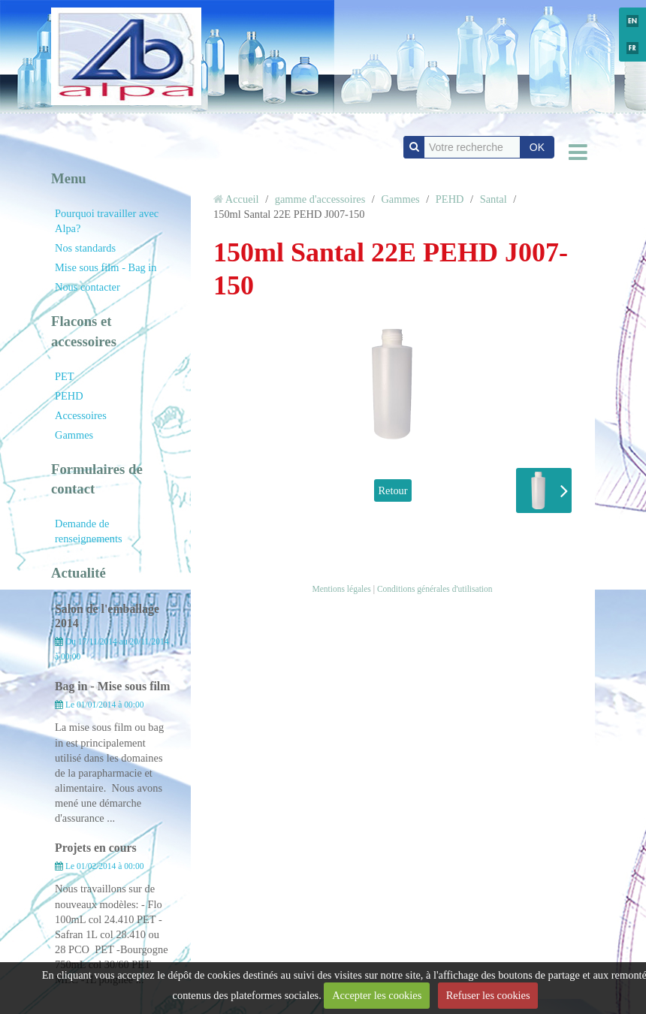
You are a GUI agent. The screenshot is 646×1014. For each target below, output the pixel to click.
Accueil (242, 199)
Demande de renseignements (88, 531)
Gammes (74, 435)
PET (64, 376)
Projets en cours (96, 847)
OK (537, 147)
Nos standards (85, 248)
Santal (493, 199)
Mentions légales (341, 588)
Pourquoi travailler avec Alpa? (106, 220)
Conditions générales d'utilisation (435, 588)
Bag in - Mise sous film (112, 686)
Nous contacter (87, 287)
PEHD (69, 396)
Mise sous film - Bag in (106, 267)
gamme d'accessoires (320, 199)
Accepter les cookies (376, 995)
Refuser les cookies (488, 995)
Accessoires (81, 415)
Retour (392, 490)
